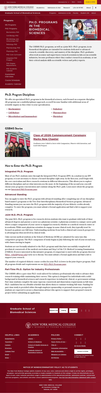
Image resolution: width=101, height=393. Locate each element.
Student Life (85, 13)
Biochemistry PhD (12, 32)
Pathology (57, 109)
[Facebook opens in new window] (76, 339)
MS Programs (10, 25)
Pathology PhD (11, 44)
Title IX (54, 345)
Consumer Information (59, 348)
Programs (52, 13)
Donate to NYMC (82, 351)
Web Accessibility (58, 351)
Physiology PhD (12, 51)
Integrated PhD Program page (24, 189)
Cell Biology (13, 113)
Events (79, 2)
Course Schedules (12, 80)
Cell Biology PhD (12, 35)
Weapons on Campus (58, 354)
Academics (40, 7)
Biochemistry (14, 109)
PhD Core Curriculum (13, 54)
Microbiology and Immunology (22, 116)
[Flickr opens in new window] (85, 343)
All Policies (55, 357)
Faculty (75, 13)
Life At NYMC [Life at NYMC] (78, 7)
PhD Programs (11, 29)
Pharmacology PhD (13, 48)
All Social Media (80, 346)
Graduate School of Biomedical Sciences (22, 13)
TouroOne (9, 342)
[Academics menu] (45, 7)
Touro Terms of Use (59, 342)
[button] (63, 2)
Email (8, 354)
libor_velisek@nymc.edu (16, 255)
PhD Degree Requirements (11, 64)
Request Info (54, 310)
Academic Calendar (13, 84)
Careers (8, 345)
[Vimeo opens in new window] (81, 343)
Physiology (58, 116)
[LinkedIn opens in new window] (85, 339)
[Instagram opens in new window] (76, 343)
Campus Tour (10, 351)
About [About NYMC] (88, 7)
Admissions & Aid (54, 7)
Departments (9, 338)
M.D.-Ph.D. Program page (55, 264)
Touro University (10, 2)
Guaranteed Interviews (10, 75)
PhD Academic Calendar (11, 69)
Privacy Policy (57, 338)
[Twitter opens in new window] (81, 339)
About (93, 13)
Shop (8, 357)
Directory (8, 348)
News (73, 2)
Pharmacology (59, 113)
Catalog (63, 310)
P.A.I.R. (73, 310)
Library (31, 338)
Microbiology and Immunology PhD (12, 40)
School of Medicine (35, 342)
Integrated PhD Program (11, 59)
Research (66, 7)
